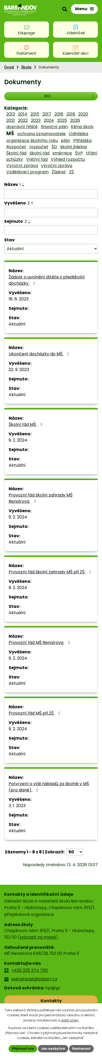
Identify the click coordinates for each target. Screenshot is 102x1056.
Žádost (59, 172)
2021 (10, 120)
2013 (10, 114)
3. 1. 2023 (17, 806)
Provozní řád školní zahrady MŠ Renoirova (40, 498)
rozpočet (38, 147)
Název (12, 184)
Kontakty (51, 1001)
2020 (83, 114)
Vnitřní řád (37, 159)
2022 (23, 120)
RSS (69, 96)
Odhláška (78, 134)
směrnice (62, 153)
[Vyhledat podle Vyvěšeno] (51, 212)
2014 (22, 114)
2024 (49, 120)
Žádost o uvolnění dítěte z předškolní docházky (47, 280)
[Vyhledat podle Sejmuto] (51, 230)
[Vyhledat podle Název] (51, 194)
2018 (58, 114)
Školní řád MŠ (26, 424)
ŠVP (79, 153)
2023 (36, 120)
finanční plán (54, 127)
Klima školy (82, 127)
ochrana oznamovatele (41, 134)
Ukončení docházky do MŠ (40, 354)
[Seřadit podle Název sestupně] (23, 186)
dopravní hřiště (22, 127)
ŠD (54, 147)
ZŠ (71, 172)
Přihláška (82, 141)
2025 (62, 120)
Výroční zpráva (22, 166)
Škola (26, 67)
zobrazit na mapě (38, 937)
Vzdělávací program (27, 172)
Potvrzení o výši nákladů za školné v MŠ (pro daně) (49, 787)
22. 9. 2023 (19, 370)
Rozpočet (16, 147)
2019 (70, 114)
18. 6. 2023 (19, 299)
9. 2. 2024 (18, 440)
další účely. (70, 1020)
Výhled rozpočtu (68, 159)
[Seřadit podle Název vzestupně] (23, 184)
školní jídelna (73, 147)
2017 (46, 114)
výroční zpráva (56, 166)
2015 (34, 114)
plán (65, 141)
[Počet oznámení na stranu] (74, 851)
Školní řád (16, 153)
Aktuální (17, 324)
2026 (75, 120)
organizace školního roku (32, 141)
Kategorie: (16, 108)
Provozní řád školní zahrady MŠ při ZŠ (51, 572)
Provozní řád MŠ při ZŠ (35, 713)
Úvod (9, 67)
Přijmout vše (23, 1048)
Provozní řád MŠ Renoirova (40, 643)
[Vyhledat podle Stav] (51, 249)
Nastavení (81, 1048)
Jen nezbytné (53, 1048)
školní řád (39, 153)
